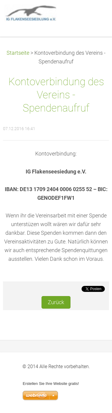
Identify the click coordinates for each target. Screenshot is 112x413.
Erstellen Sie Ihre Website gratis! (51, 383)
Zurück (56, 302)
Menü (96, 13)
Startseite (18, 53)
